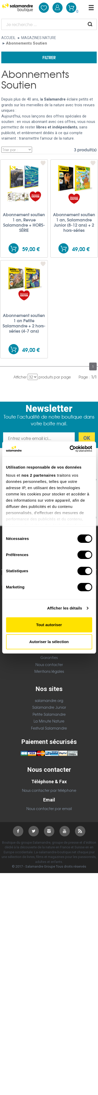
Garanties (49, 657)
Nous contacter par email (49, 808)
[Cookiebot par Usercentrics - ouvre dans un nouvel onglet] (70, 448)
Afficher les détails (64, 608)
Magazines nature (38, 38)
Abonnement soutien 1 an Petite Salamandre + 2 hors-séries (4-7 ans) (24, 323)
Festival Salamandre (49, 728)
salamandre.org (49, 700)
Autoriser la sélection (49, 641)
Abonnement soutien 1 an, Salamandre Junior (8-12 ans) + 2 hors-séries (74, 222)
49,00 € (80, 249)
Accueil (8, 38)
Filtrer (49, 57)
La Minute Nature (49, 721)
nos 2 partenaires (38, 475)
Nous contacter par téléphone (49, 790)
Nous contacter (49, 664)
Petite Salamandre (49, 714)
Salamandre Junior (49, 707)
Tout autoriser (49, 625)
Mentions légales (49, 671)
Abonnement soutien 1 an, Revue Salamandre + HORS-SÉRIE (24, 222)
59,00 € (31, 249)
